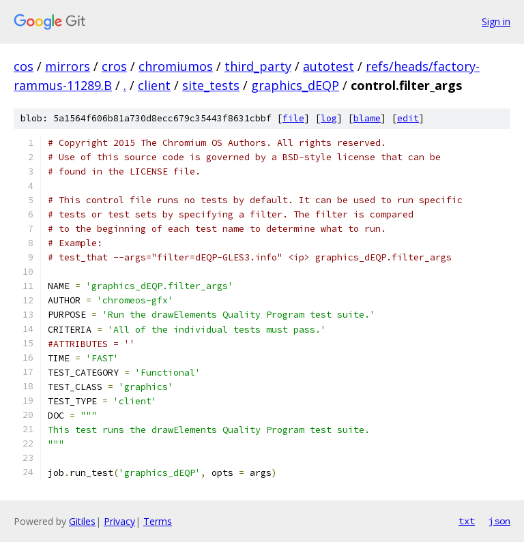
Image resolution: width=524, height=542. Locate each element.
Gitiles (82, 521)
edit (408, 118)
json (499, 521)
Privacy (119, 521)
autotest (328, 66)
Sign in (496, 21)
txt (466, 521)
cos (23, 66)
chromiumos (176, 66)
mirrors (67, 66)
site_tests (210, 85)
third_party (257, 66)
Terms (157, 521)
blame (367, 118)
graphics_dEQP (295, 85)
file (293, 118)
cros (114, 66)
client (154, 85)
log (329, 118)
